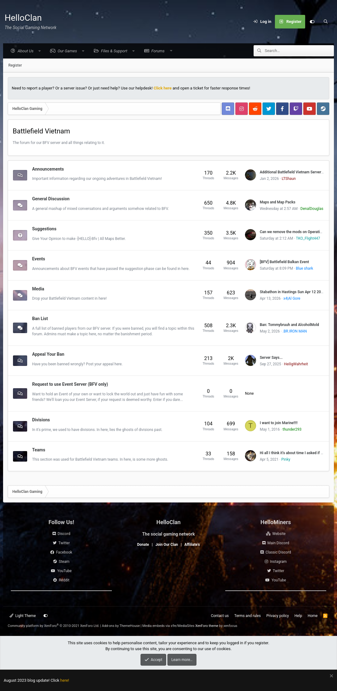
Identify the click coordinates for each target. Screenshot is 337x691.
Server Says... (271, 358)
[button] (25, 51)
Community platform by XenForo (53, 626)
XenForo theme (206, 626)
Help (298, 616)
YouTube (64, 571)
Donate (143, 544)
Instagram (278, 561)
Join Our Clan (166, 544)
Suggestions (44, 229)
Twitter (64, 543)
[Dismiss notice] (330, 676)
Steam (64, 561)
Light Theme (23, 616)
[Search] (325, 21)
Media (38, 288)
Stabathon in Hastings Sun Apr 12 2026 (292, 292)
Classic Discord (278, 552)
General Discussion (51, 199)
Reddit (64, 580)
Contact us (220, 616)
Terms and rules (247, 616)
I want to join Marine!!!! (278, 423)
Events (38, 259)
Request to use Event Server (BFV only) (70, 384)
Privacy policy (277, 616)
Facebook (64, 552)
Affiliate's (192, 544)
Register (15, 65)
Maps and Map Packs (277, 202)
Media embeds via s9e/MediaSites (168, 626)
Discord (64, 534)
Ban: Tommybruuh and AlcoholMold (289, 325)
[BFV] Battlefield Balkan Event (284, 262)
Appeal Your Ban (48, 354)
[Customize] (312, 21)
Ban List (40, 318)
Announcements (48, 169)
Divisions (41, 420)
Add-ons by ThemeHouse (121, 626)
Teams (38, 449)
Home (313, 616)
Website (279, 534)
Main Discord (278, 543)
